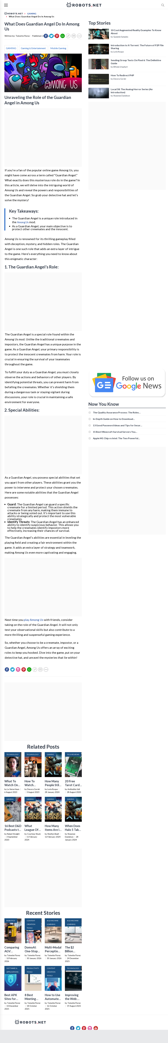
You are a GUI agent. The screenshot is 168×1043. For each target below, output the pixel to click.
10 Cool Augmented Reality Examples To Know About (136, 32)
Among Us (23, 222)
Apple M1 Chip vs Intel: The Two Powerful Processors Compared (115, 438)
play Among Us (33, 619)
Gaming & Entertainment (33, 48)
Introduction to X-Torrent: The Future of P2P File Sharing (137, 47)
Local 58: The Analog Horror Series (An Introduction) (132, 91)
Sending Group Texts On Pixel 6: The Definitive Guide (136, 62)
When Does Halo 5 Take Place (72, 829)
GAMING (11, 48)
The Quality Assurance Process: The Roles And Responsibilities (116, 412)
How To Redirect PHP (122, 75)
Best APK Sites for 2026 (10, 998)
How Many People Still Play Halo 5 (52, 785)
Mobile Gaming (58, 48)
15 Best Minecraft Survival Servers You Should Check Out (114, 431)
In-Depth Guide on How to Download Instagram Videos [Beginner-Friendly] (113, 418)
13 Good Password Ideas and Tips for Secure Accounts (117, 425)
